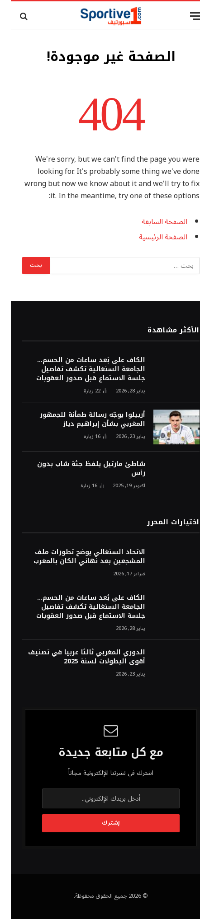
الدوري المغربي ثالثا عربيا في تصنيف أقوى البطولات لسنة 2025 (75, 656)
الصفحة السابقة (153, 221)
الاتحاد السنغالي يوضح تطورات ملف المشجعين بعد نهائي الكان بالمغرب (78, 556)
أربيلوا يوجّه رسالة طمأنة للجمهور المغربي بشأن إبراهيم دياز (81, 419)
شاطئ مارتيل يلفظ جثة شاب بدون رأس (80, 468)
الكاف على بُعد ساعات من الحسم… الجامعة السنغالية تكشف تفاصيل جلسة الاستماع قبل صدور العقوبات (79, 369)
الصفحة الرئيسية (152, 237)
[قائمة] (185, 16)
